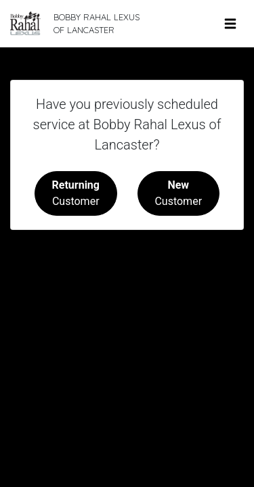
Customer (76, 193)
